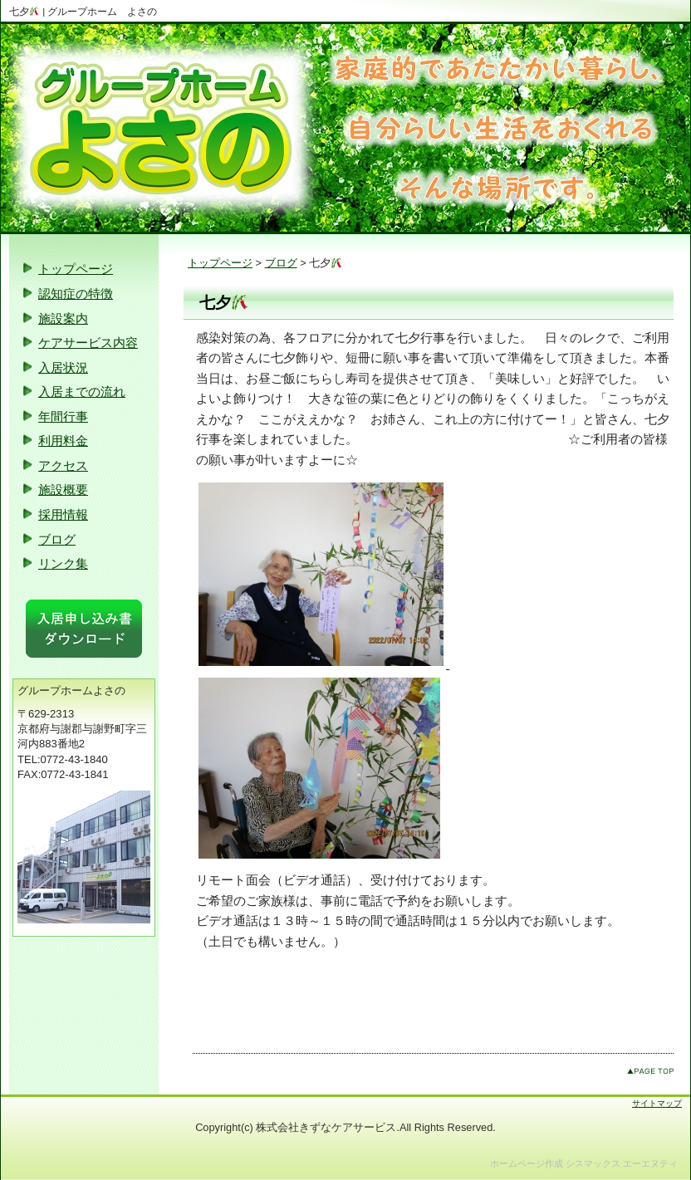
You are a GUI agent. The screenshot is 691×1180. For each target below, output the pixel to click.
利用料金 (63, 440)
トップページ (220, 263)
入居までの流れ (81, 391)
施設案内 (63, 318)
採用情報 (63, 514)
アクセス (63, 465)
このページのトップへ (650, 1071)
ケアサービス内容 (88, 342)
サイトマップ (657, 1103)
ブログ (281, 263)
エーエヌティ (650, 1163)
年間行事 (63, 416)
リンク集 (63, 563)
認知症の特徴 (75, 293)
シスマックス (593, 1163)
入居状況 (63, 367)
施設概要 (63, 489)
